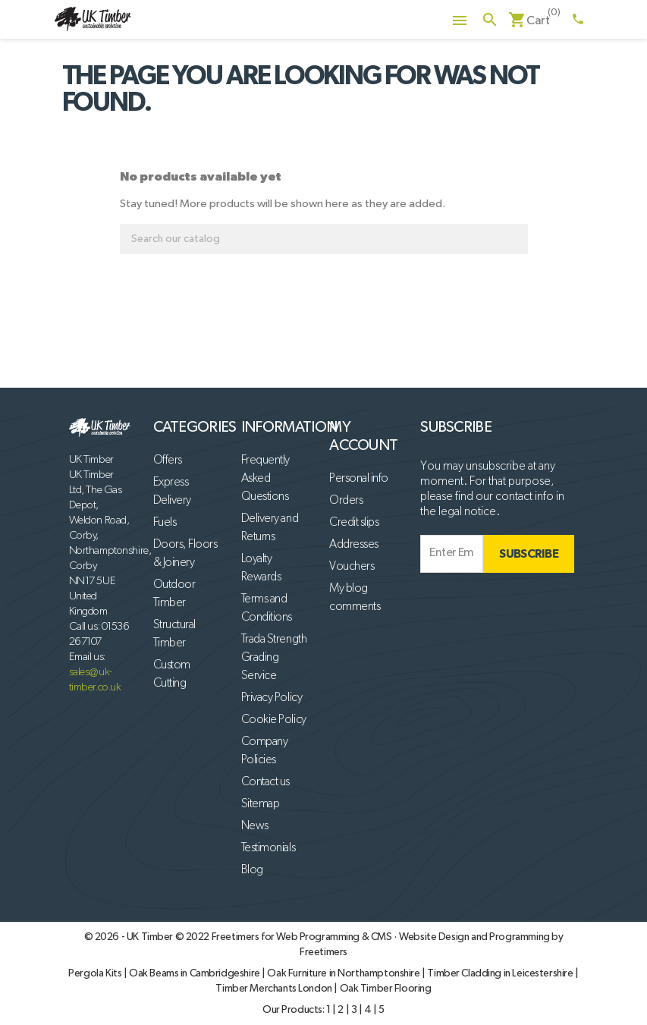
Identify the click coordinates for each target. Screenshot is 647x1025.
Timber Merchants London (274, 988)
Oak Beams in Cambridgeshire (195, 973)
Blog (252, 870)
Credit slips (353, 523)
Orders (346, 501)
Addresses (353, 545)
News (255, 826)
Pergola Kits (96, 973)
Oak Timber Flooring (386, 988)
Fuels (165, 523)
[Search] (324, 239)
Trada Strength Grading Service (273, 658)
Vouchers (351, 567)
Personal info (358, 479)
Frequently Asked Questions (265, 478)
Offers (167, 460)
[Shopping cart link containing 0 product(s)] (529, 21)
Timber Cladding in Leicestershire (501, 973)
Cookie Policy (273, 720)
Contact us (265, 782)
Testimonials (268, 848)
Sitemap (260, 804)
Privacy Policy (271, 698)
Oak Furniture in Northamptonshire (344, 973)
